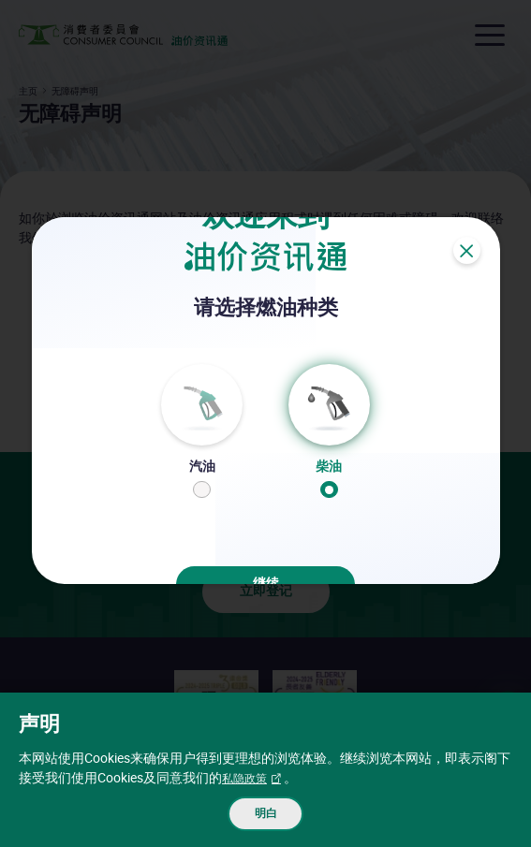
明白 (266, 811)
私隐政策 (248, 773)
